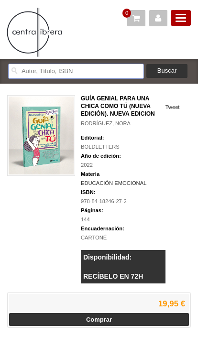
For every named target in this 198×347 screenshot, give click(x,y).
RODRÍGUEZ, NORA (106, 123)
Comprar (99, 319)
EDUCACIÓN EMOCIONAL (113, 183)
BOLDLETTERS (100, 147)
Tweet (172, 107)
